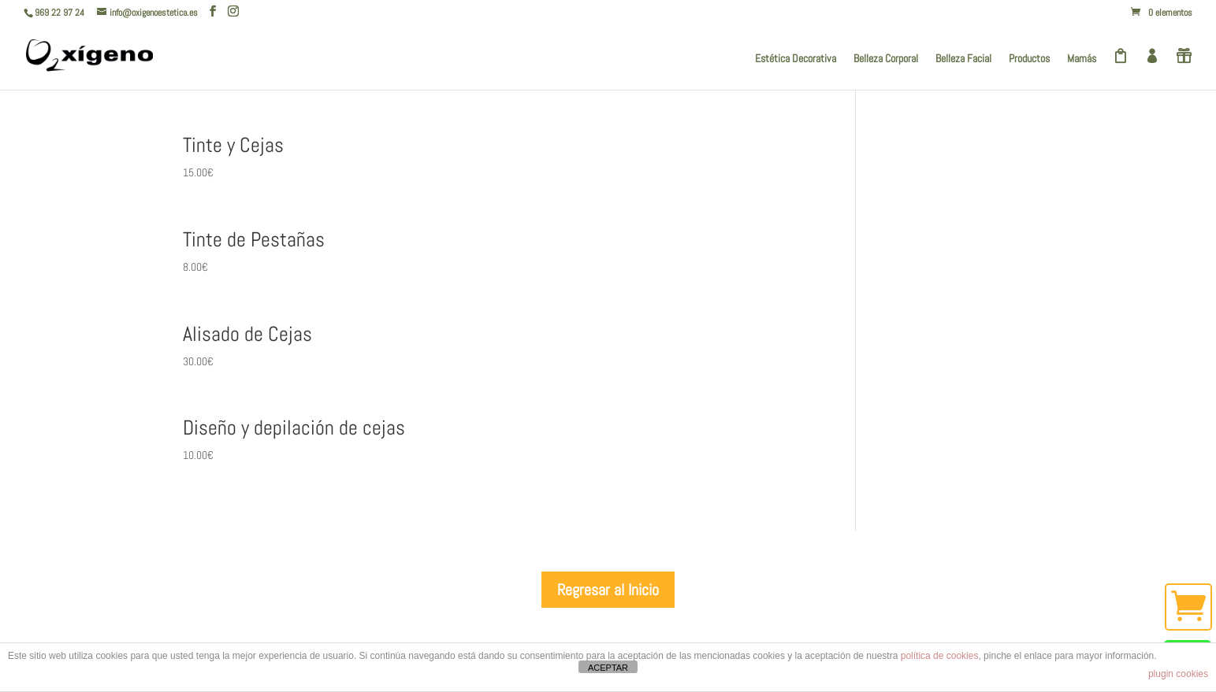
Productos (1029, 59)
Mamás (1081, 59)
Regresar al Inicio (608, 589)
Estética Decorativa (795, 59)
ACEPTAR (608, 667)
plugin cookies (1178, 673)
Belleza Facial (963, 59)
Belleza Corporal (885, 59)
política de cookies (940, 655)
